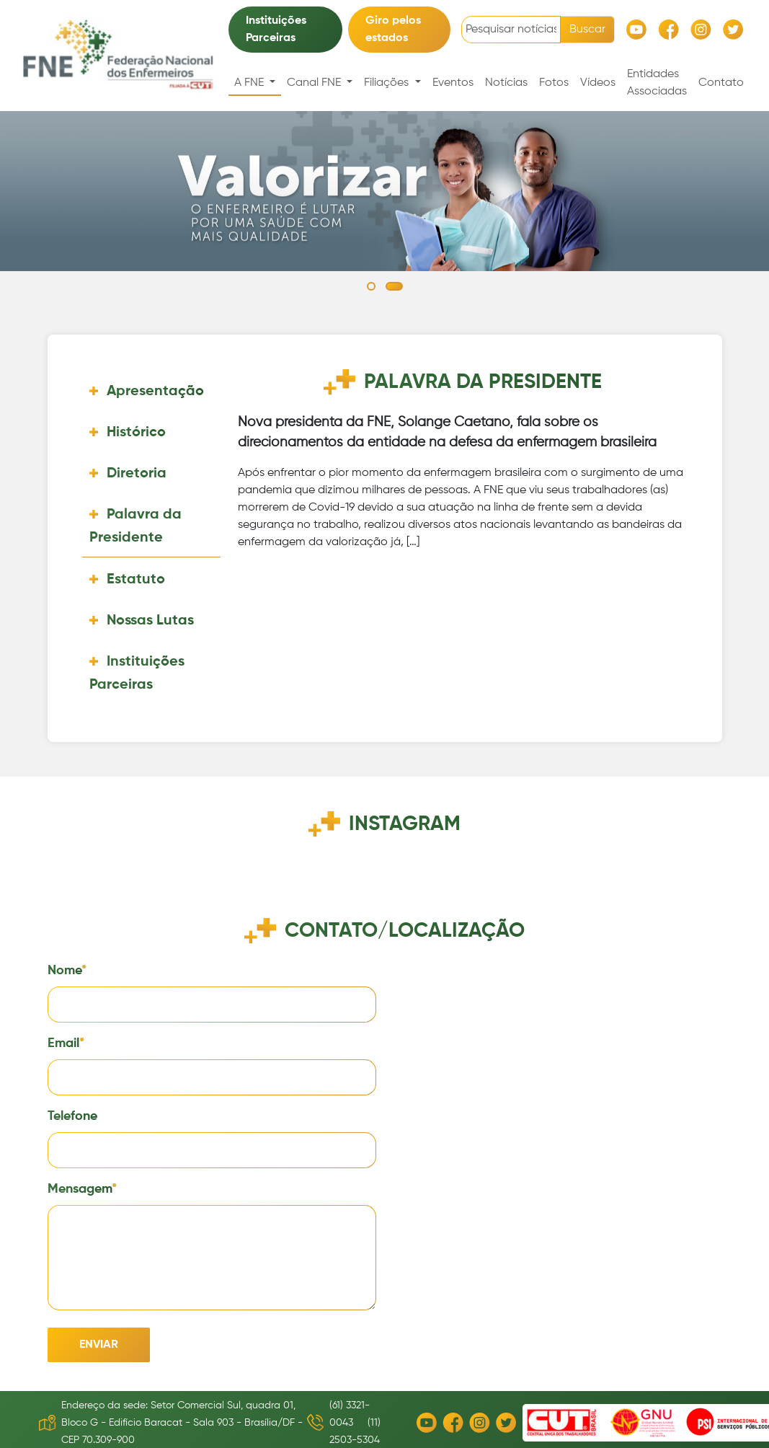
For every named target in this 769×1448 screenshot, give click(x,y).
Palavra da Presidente (135, 526)
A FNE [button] (250, 83)
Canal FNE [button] (315, 83)
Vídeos (597, 83)
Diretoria (136, 474)
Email (63, 1043)
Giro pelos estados (393, 29)
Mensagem (80, 1189)
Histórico (136, 432)
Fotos (554, 83)
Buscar (587, 29)
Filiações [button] (388, 83)
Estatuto (136, 580)
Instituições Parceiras (276, 29)
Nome (64, 970)
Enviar (98, 1345)
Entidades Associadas (657, 83)
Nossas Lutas (150, 621)
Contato (721, 83)
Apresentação (155, 391)
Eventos (453, 83)
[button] (371, 286)
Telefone (72, 1116)
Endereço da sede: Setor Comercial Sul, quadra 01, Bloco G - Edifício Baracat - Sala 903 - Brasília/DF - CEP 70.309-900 (182, 1422)
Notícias (506, 83)
